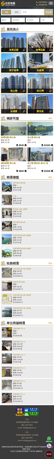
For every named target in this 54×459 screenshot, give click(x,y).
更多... (50, 118)
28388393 (42, 5)
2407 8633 (29, 425)
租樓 (16, 12)
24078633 (42, 2)
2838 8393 (29, 438)
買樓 (6, 12)
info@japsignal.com (29, 428)
